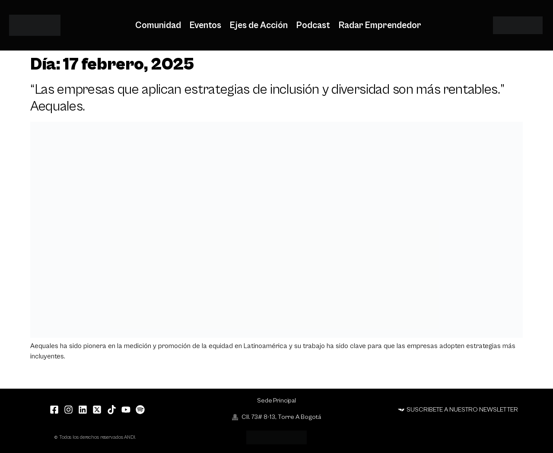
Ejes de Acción (259, 25)
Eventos (205, 25)
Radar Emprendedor (380, 25)
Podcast (313, 25)
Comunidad (158, 25)
